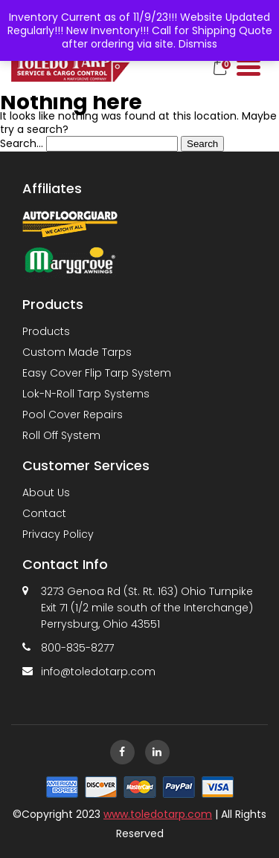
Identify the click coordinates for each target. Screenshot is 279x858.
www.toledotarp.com (157, 814)
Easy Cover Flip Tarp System (96, 372)
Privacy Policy (58, 534)
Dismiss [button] (198, 43)
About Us (46, 492)
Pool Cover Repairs (72, 414)
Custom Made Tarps (77, 352)
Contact (44, 513)
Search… (21, 143)
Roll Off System (61, 435)
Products (46, 331)
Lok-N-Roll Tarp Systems (86, 393)
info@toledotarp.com (98, 671)
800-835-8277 (77, 647)
